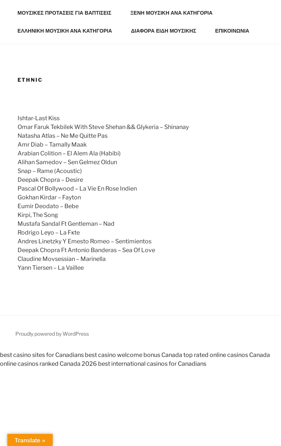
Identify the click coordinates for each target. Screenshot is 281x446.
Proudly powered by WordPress (52, 334)
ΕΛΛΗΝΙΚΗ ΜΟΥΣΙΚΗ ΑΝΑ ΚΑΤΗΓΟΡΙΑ (68, 31)
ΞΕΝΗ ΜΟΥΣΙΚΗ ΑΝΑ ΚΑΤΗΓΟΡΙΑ (174, 13)
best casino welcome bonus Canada (133, 354)
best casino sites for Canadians (42, 354)
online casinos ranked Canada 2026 (48, 363)
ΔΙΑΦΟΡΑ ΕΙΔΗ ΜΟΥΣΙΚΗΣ (167, 31)
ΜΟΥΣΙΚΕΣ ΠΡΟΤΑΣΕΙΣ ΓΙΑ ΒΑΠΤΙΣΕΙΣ (68, 13)
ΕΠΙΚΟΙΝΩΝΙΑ (232, 31)
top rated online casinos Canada (226, 354)
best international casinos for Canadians (152, 363)
